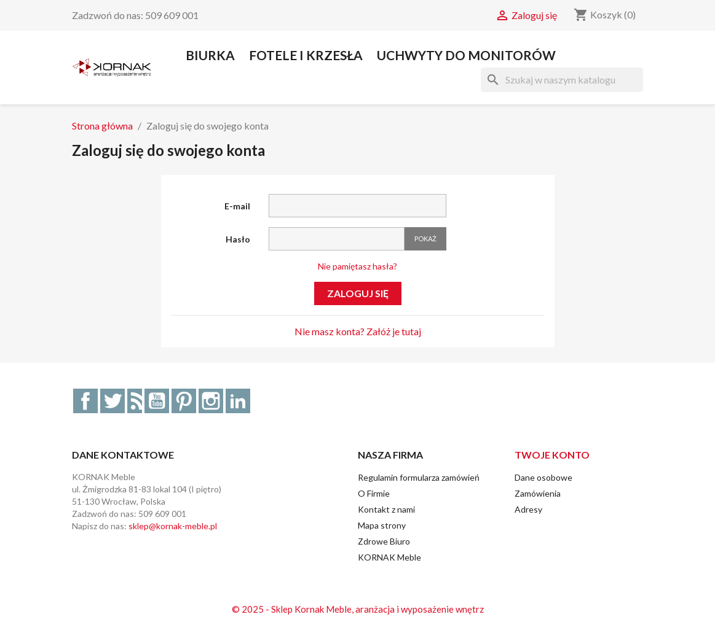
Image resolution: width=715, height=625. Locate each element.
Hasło (238, 239)
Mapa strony (382, 525)
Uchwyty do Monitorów (466, 55)
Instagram (211, 401)
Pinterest (184, 401)
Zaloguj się (358, 293)
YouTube (156, 401)
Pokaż (425, 239)
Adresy (528, 509)
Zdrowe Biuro (384, 541)
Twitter (112, 401)
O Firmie (374, 493)
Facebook (85, 401)
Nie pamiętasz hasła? (357, 266)
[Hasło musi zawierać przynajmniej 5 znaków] (337, 238)
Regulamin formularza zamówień (419, 477)
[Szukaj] (562, 80)
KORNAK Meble (389, 557)
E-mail (237, 206)
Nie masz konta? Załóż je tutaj (357, 331)
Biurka (210, 55)
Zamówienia (538, 493)
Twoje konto (552, 454)
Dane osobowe (543, 477)
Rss (134, 401)
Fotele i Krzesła (306, 55)
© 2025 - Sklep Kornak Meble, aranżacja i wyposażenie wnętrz (358, 609)
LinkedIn (238, 401)
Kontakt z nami (386, 509)
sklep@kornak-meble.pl (172, 526)
